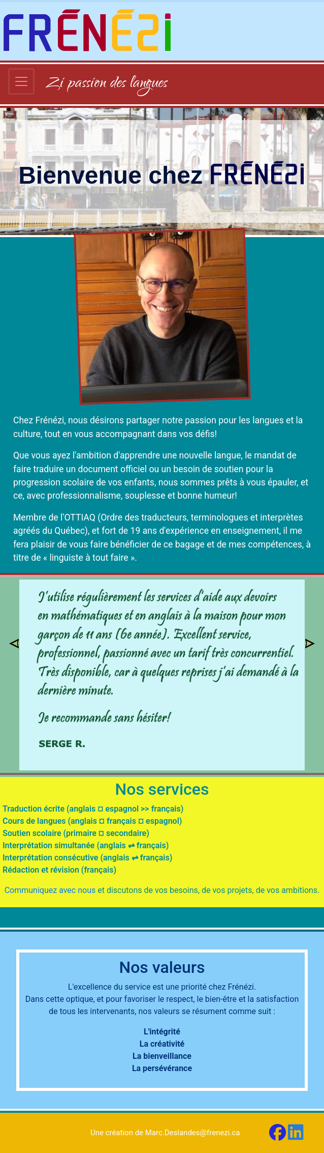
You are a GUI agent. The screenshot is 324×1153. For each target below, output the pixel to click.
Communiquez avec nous (50, 890)
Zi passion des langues (107, 84)
